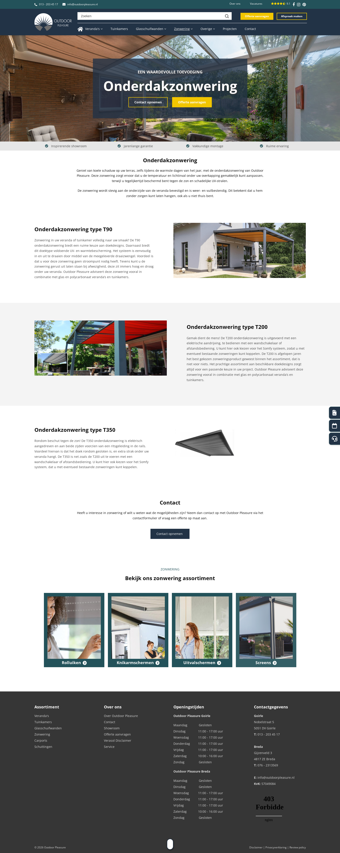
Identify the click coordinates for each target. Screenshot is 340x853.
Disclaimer (256, 847)
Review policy (297, 847)
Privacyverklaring (276, 847)
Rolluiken (71, 662)
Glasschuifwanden (48, 728)
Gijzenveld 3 (263, 753)
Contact (109, 722)
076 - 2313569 (267, 765)
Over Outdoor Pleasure (121, 716)
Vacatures (256, 4)
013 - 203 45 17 (48, 4)
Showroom (112, 728)
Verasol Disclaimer (117, 740)
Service (109, 747)
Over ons (234, 4)
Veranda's (41, 716)
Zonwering (42, 734)
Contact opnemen (148, 102)
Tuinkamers (43, 722)
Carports (40, 740)
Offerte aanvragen (257, 16)
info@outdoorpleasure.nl (82, 4)
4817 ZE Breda (264, 759)
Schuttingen (43, 747)
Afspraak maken (291, 16)
